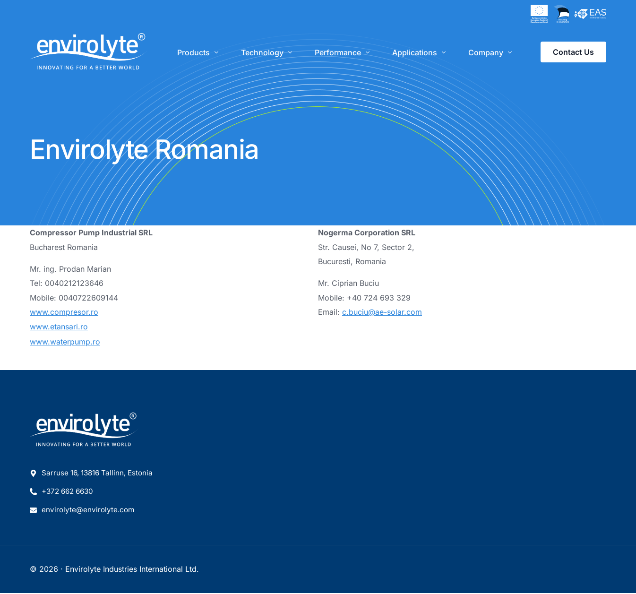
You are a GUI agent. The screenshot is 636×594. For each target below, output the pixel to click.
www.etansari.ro (59, 326)
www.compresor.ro (64, 312)
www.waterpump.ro (65, 340)
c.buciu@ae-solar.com (382, 312)
